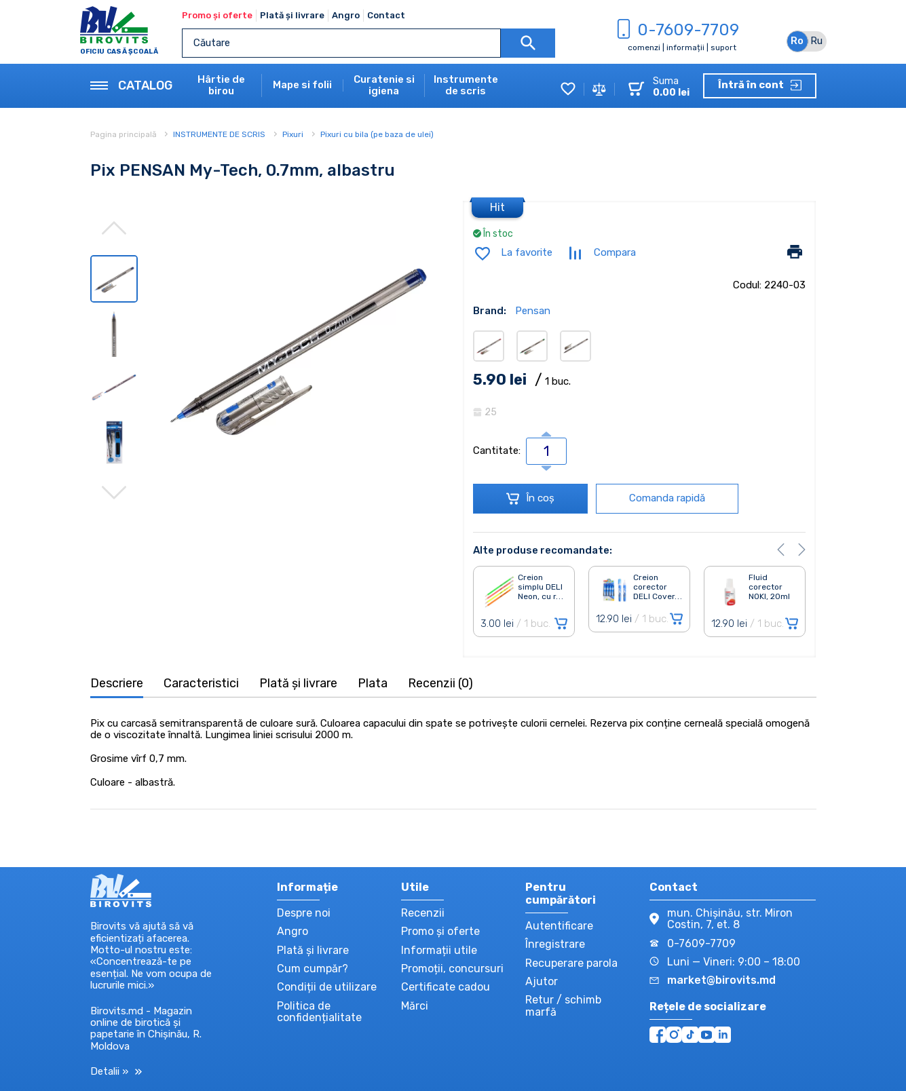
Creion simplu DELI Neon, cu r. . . (540, 587)
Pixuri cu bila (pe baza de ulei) (377, 134)
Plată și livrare (292, 15)
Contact (386, 15)
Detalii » (116, 1071)
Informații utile (439, 950)
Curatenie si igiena (384, 85)
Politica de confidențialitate (319, 1011)
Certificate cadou (445, 986)
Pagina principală (124, 134)
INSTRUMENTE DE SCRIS (219, 134)
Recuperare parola (571, 963)
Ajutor (541, 981)
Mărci (414, 1005)
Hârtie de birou (221, 85)
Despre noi (304, 912)
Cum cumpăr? (312, 968)
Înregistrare (555, 944)
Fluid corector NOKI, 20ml (769, 587)
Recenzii (423, 912)
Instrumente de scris (466, 85)
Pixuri (292, 134)
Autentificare (559, 925)
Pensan (532, 311)
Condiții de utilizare (327, 986)
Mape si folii (302, 85)
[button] (781, 549)
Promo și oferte (217, 15)
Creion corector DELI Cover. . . (657, 587)
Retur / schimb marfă (563, 1005)
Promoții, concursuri (452, 968)
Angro (346, 15)
